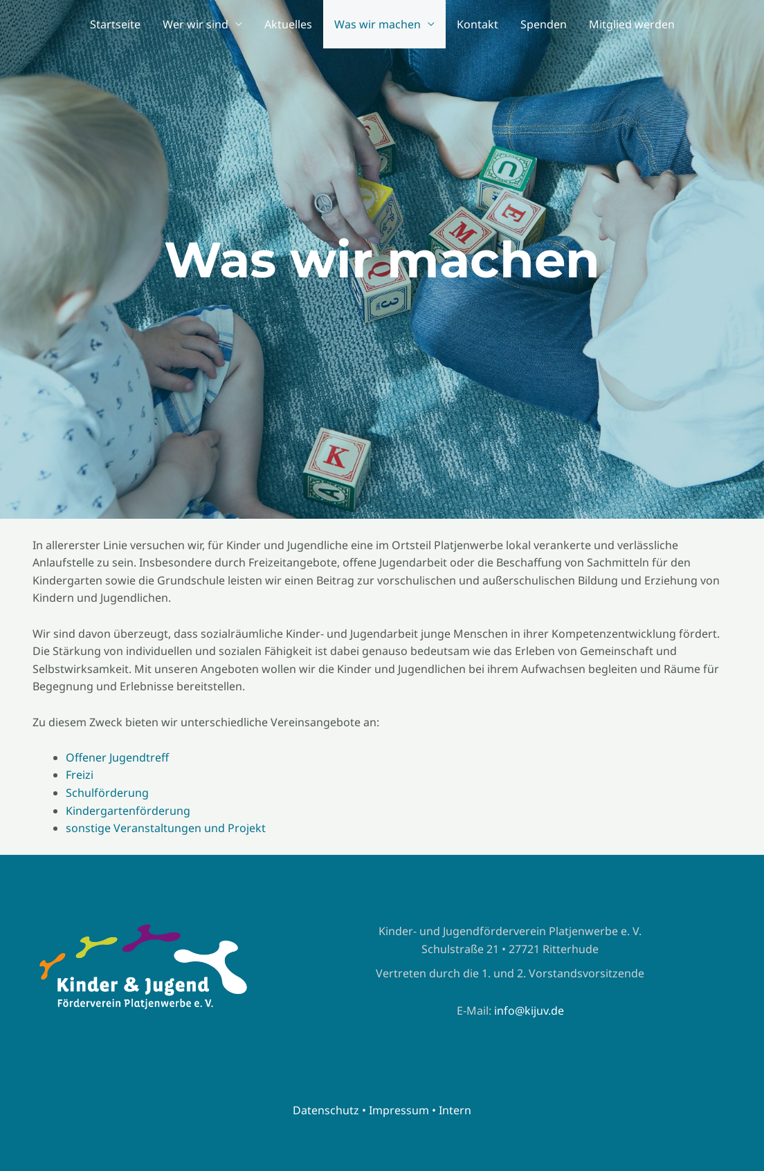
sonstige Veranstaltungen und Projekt (166, 828)
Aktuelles (288, 24)
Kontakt (477, 24)
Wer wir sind (195, 24)
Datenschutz (326, 1110)
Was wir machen (377, 24)
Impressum (399, 1110)
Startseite (115, 24)
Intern (455, 1110)
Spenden (543, 24)
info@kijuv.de (529, 1010)
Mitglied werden (632, 24)
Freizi (79, 774)
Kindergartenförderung (128, 810)
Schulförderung (107, 792)
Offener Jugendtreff (117, 757)
